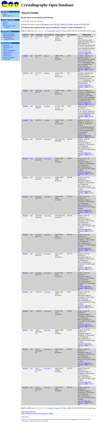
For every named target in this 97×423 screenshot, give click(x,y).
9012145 (25, 215)
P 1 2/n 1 (47, 106)
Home (5, 14)
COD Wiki (6, 45)
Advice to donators (9, 57)
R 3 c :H (46, 90)
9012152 (25, 349)
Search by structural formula (9, 26)
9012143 (25, 177)
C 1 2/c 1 (47, 120)
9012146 (25, 234)
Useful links (6, 59)
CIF (31, 36)
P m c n (46, 56)
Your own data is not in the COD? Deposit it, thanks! (37, 413)
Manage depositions (9, 35)
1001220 (25, 73)
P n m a (46, 36)
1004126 (25, 90)
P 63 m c (47, 73)
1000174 (25, 36)
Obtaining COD (8, 47)
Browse (5, 22)
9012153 (25, 368)
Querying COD (7, 52)
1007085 (25, 106)
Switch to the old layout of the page (32, 21)
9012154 (25, 387)
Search (5, 24)
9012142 (25, 158)
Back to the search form (28, 411)
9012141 (25, 139)
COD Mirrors (7, 55)
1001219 (25, 56)
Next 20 (50, 31)
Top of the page (25, 416)
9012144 (25, 196)
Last (57, 31)
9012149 (25, 292)
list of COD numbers (42, 24)
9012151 (25, 330)
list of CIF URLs (55, 24)
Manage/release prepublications (8, 38)
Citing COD (6, 54)
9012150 (25, 311)
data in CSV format (67, 24)
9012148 (25, 273)
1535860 (25, 120)
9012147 (25, 254)
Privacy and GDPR (9, 50)
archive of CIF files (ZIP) (82, 24)
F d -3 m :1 (47, 139)
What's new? (7, 16)
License (5, 49)
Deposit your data (8, 34)
